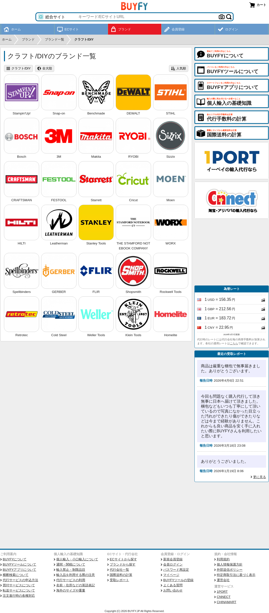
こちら (234, 343)
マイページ (171, 575)
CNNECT (224, 597)
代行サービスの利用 (70, 580)
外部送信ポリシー (229, 569)
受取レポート (119, 580)
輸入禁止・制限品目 (70, 569)
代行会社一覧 (119, 569)
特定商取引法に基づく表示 (236, 575)
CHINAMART (226, 602)
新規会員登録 (173, 559)
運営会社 (223, 580)
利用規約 (223, 559)
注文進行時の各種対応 (19, 595)
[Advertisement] (231, 252)
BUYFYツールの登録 (178, 580)
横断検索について (15, 575)
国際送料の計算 (121, 575)
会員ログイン (173, 564)
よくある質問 (173, 585)
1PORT (222, 591)
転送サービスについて (19, 590)
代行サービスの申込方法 (20, 580)
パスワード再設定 (176, 569)
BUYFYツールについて (19, 564)
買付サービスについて (19, 585)
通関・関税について (70, 564)
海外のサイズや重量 (70, 590)
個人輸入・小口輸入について (77, 559)
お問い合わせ (173, 590)
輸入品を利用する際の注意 (75, 575)
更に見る (259, 477)
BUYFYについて (15, 559)
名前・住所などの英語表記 (75, 585)
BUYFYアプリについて (19, 569)
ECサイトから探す (123, 559)
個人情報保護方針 (229, 564)
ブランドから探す (122, 564)
